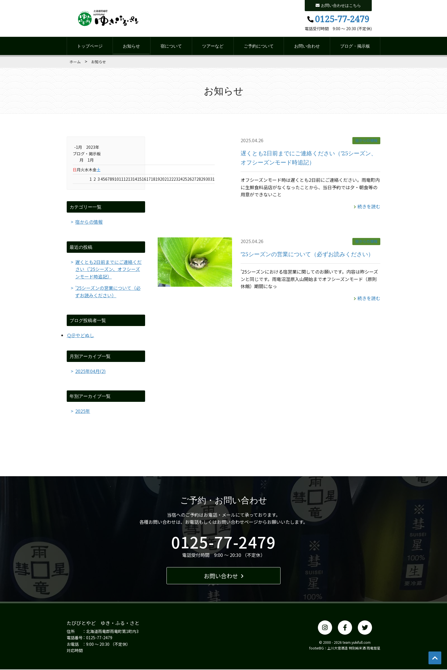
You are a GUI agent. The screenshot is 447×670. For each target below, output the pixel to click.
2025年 (82, 411)
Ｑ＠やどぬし (80, 335)
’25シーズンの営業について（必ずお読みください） (307, 254)
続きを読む (367, 206)
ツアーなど (213, 46)
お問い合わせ (307, 46)
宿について (171, 46)
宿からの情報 (366, 140)
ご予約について (259, 46)
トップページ (90, 46)
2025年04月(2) (90, 371)
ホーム (75, 61)
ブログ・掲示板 (355, 46)
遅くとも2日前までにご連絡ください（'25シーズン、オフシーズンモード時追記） (108, 269)
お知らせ (131, 46)
